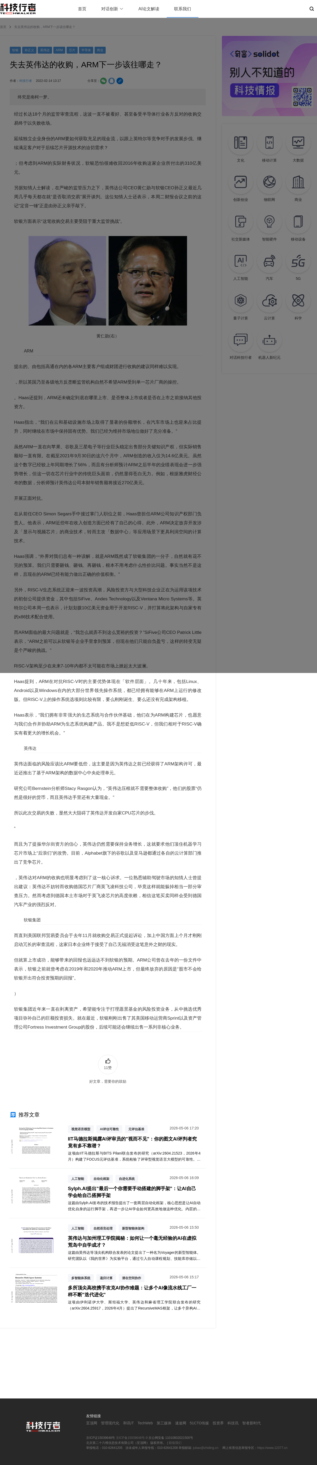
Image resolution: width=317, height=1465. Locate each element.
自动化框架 (101, 1179)
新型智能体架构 (133, 1228)
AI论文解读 (148, 9)
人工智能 (77, 1179)
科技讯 (233, 1423)
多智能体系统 (80, 1278)
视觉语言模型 (80, 1129)
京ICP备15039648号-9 (132, 1438)
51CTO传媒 (199, 1423)
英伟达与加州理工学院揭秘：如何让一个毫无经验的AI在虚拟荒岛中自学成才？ (132, 1241)
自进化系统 (127, 1179)
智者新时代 (251, 1423)
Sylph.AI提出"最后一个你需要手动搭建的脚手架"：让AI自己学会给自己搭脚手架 (132, 1192)
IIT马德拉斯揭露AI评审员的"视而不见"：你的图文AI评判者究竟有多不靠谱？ (132, 1142)
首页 (82, 9)
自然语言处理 (103, 1228)
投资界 (218, 1423)
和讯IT (128, 1423)
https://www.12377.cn (272, 1448)
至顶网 (91, 1423)
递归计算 (106, 1278)
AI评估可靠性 (109, 1129)
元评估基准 (136, 1129)
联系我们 (182, 9)
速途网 (180, 1423)
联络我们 (175, 1443)
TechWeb (145, 1423)
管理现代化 (110, 1423)
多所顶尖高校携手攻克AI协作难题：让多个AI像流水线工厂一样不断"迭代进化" (132, 1291)
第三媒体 (164, 1423)
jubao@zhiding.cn (206, 1448)
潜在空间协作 (131, 1278)
